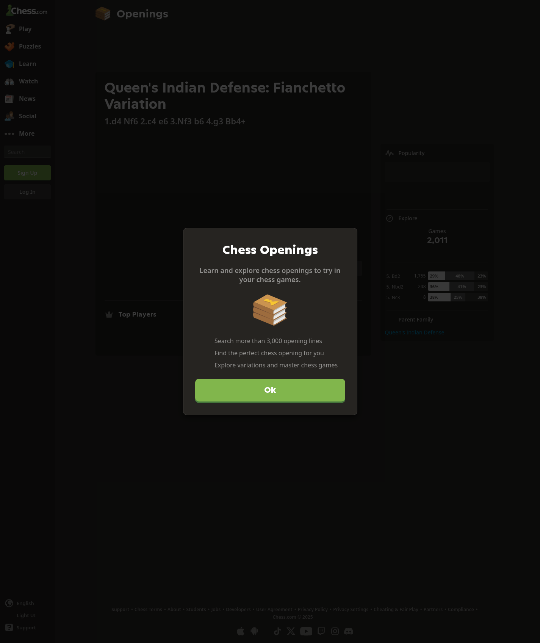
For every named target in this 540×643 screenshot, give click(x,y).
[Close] (348, 237)
